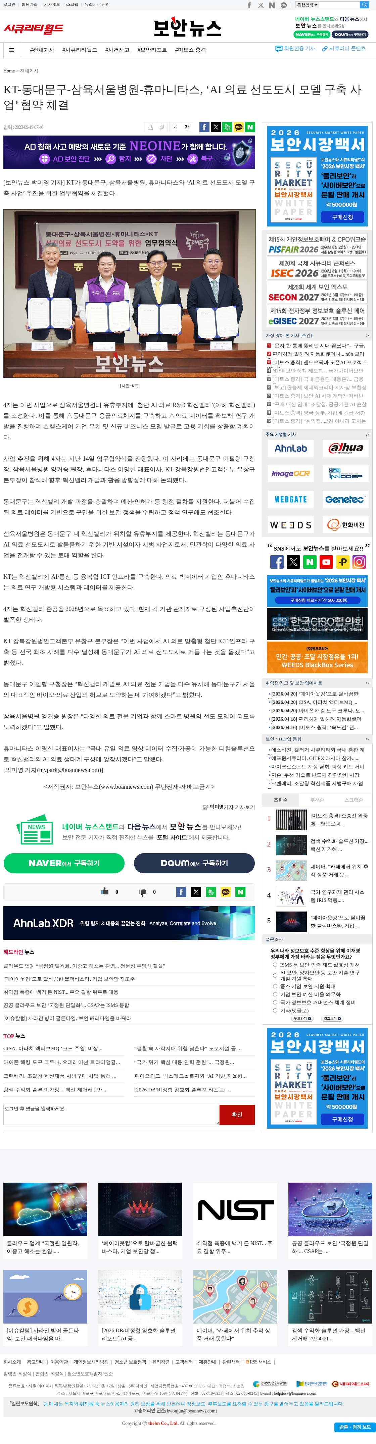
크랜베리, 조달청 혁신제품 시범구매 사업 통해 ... (59, 1076)
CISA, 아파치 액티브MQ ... (314, 702)
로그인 (9, 4)
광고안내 (35, 1361)
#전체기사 (42, 50)
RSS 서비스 (260, 1361)
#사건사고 (117, 50)
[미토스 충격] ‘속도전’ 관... (314, 727)
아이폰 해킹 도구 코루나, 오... (317, 710)
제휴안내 (207, 1361)
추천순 (317, 800)
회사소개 (12, 1361)
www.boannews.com (126, 786)
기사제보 (52, 4)
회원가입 (29, 4)
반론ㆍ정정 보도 (355, 1427)
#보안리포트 (152, 50)
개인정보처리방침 (91, 1361)
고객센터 (184, 1361)
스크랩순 (353, 800)
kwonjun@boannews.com (191, 1410)
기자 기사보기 (228, 807)
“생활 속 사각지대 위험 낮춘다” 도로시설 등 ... (188, 1048)
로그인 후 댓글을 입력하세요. (111, 1115)
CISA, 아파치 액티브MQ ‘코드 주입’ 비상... (52, 1048)
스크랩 (72, 4)
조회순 (281, 800)
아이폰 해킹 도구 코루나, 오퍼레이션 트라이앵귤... (61, 1062)
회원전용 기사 (300, 48)
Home (9, 70)
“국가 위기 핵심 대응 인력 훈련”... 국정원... (184, 1062)
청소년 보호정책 (130, 1361)
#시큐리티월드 (79, 50)
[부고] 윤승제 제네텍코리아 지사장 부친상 (320, 387)
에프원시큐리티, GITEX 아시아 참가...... (315, 758)
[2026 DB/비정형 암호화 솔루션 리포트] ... (183, 1089)
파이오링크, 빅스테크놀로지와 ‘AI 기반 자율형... (190, 1076)
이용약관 (59, 1361)
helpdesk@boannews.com (295, 1393)
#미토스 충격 (190, 50)
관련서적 (231, 1361)
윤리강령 (161, 1361)
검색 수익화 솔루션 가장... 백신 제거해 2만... (54, 1089)
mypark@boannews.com (69, 770)
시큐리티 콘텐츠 (347, 48)
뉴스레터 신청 (97, 4)
